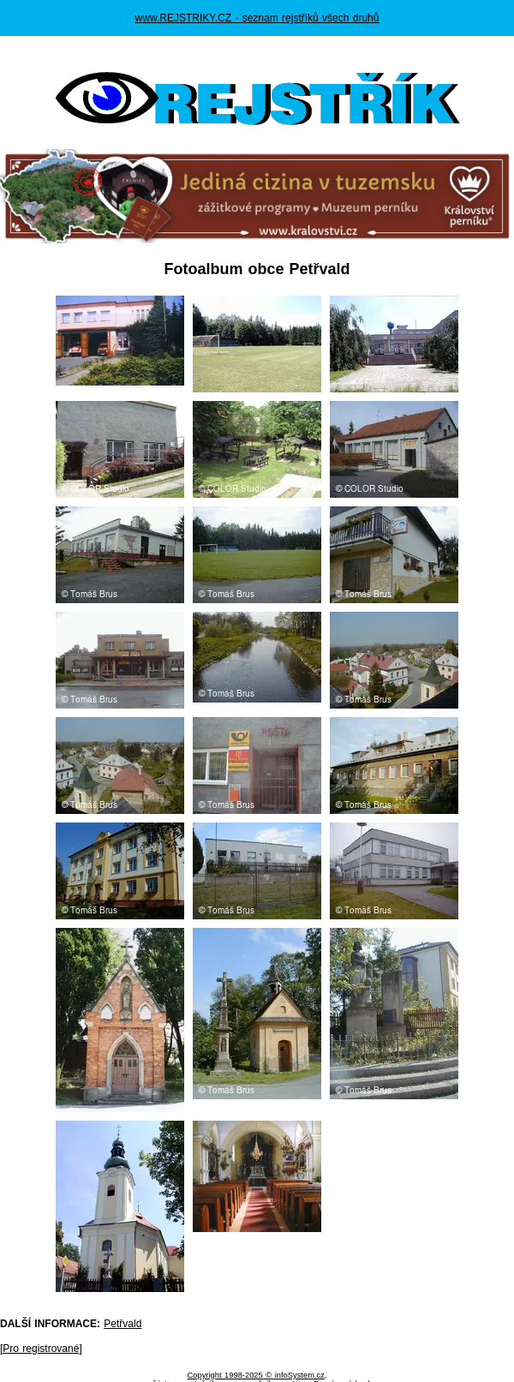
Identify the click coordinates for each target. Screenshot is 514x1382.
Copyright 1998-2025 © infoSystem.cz (256, 1375)
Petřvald (122, 1324)
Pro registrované (41, 1349)
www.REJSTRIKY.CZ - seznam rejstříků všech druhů (257, 18)
